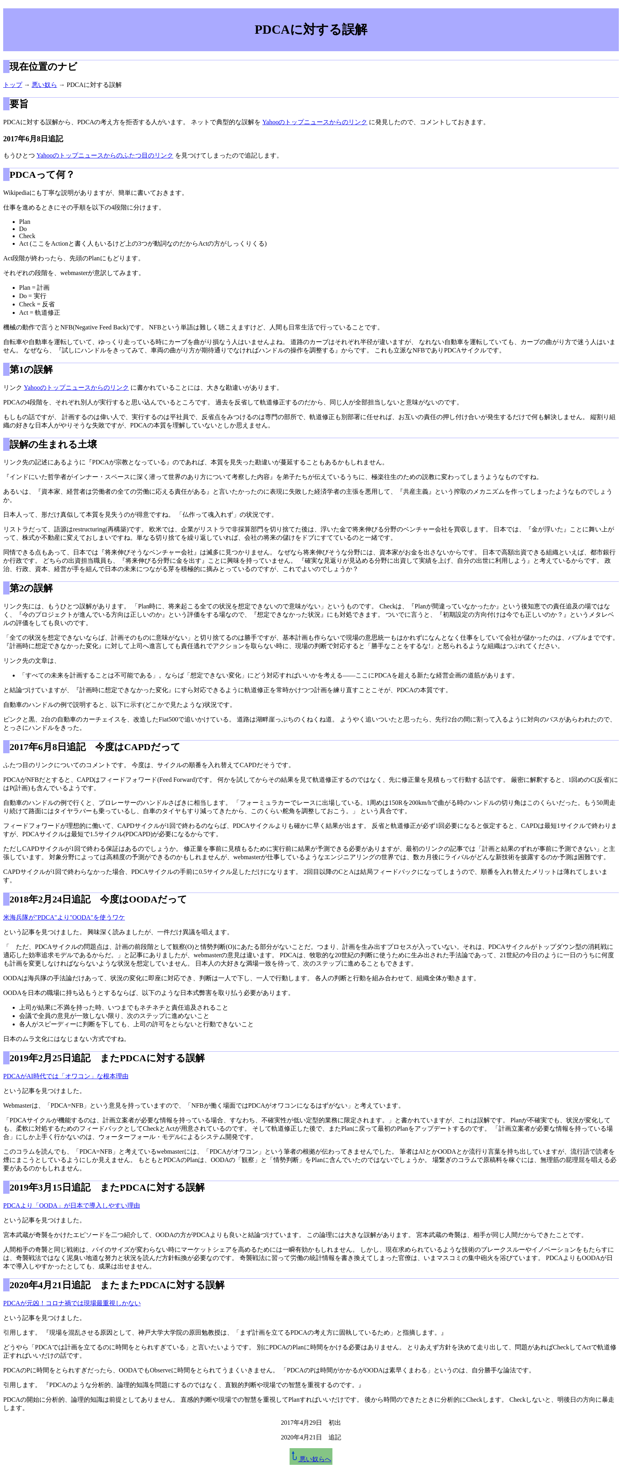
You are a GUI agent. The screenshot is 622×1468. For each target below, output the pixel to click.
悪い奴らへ (311, 1459)
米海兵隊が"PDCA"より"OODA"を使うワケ (64, 917)
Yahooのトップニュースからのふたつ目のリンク (104, 155)
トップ (12, 84)
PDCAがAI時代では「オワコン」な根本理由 (66, 1076)
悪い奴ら (44, 84)
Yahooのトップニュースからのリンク (314, 122)
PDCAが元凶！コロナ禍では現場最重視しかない (72, 1303)
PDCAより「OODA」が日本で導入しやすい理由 (71, 1205)
